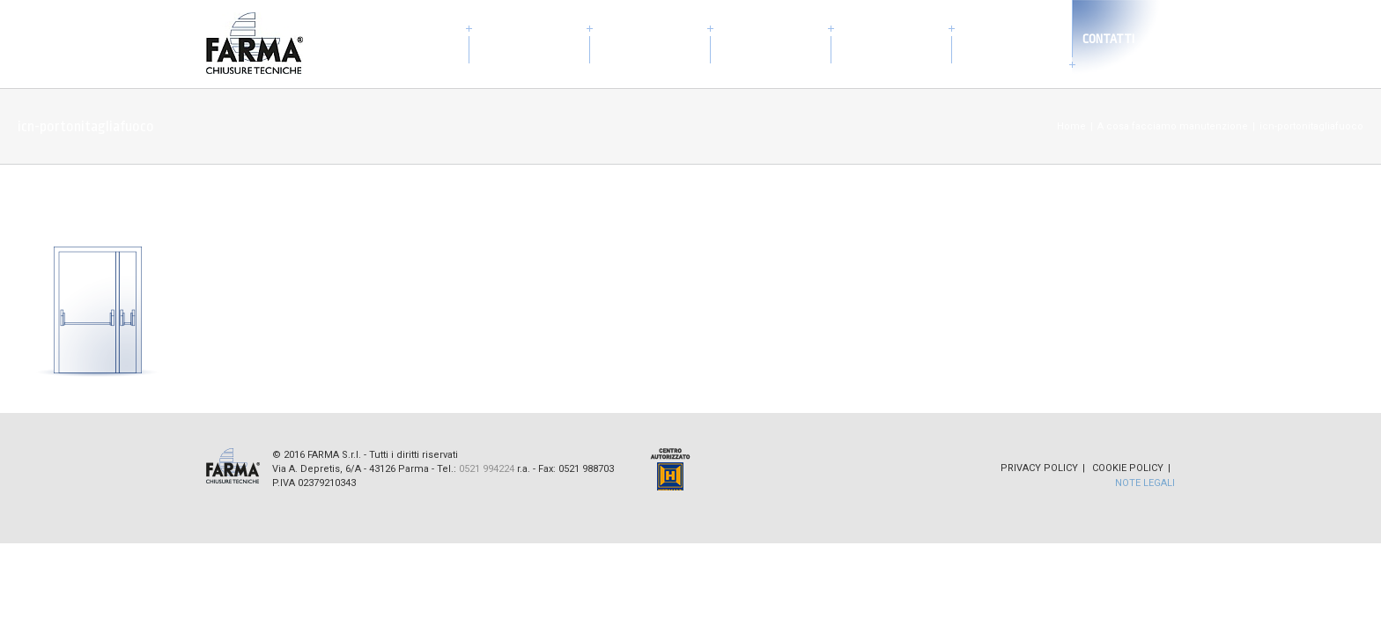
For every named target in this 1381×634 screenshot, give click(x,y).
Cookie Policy (1127, 468)
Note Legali (1145, 483)
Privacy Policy (1039, 468)
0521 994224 (486, 469)
